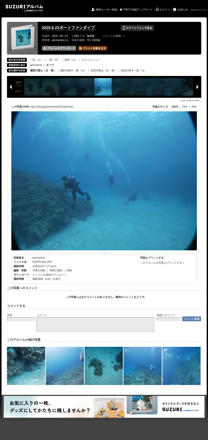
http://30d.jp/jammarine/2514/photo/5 (52, 106)
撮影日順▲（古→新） (43, 70)
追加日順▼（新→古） (134, 70)
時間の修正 (56, 270)
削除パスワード (166, 315)
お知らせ (182, 9)
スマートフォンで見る (137, 28)
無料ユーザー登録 (106, 9)
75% (185, 106)
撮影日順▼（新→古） (73, 70)
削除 (69, 270)
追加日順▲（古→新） (104, 70)
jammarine (36, 65)
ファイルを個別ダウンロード (50, 274)
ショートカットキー (190, 100)
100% (175, 106)
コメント (42, 315)
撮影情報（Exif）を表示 (46, 278)
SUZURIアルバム (24, 8)
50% (194, 106)
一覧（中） (53, 59)
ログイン (165, 9)
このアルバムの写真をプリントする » (162, 262)
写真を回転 (39, 270)
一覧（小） (36, 59)
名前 (9, 315)
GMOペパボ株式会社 (198, 10)
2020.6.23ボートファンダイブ (68, 28)
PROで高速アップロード (138, 9)
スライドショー (91, 59)
